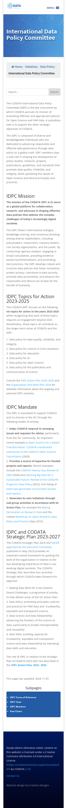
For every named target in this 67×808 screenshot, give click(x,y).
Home (17, 66)
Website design (15, 785)
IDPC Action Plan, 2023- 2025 (28, 665)
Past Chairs (16, 711)
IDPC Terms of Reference (23, 697)
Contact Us (12, 776)
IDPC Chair (15, 702)
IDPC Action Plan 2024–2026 (37, 380)
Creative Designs (39, 785)
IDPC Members (18, 706)
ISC (29, 769)
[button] (50, 7)
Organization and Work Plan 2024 (31, 384)
